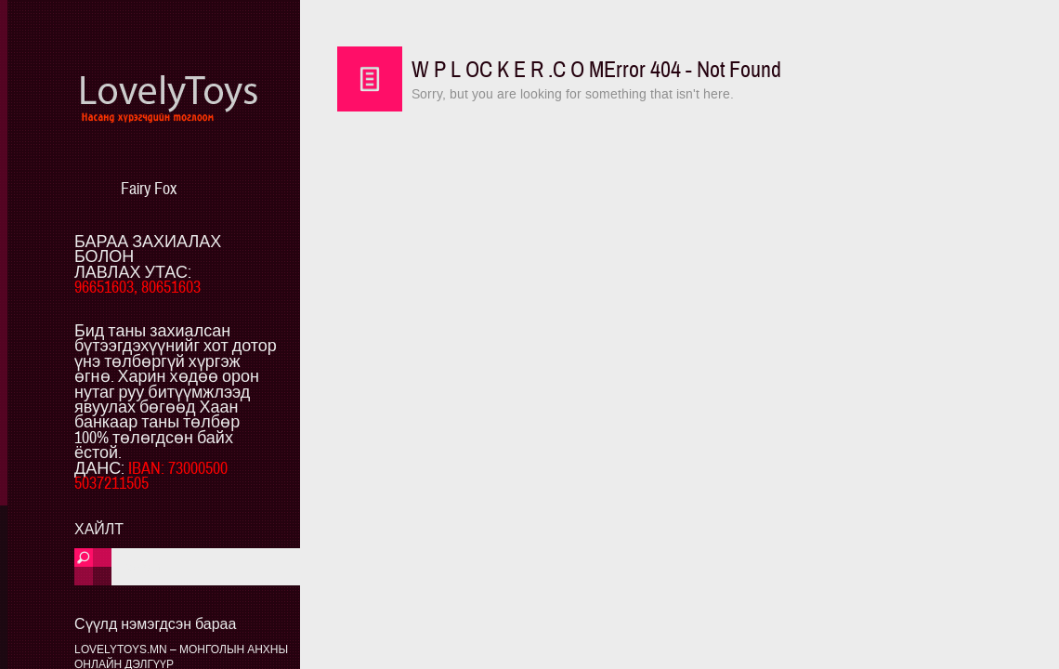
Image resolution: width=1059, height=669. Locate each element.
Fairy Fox (148, 189)
